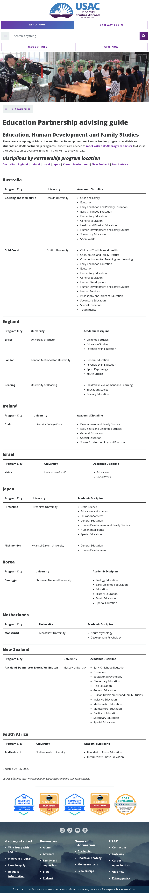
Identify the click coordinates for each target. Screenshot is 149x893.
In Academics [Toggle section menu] (18, 108)
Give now (118, 871)
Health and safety (89, 858)
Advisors (48, 854)
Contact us (119, 847)
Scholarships (86, 871)
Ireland (35, 164)
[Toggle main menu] (5, 36)
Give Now (111, 46)
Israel (46, 164)
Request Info (38, 46)
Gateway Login (111, 24)
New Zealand (100, 164)
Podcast (48, 878)
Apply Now (37, 24)
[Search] (144, 36)
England (22, 164)
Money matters (88, 864)
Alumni (47, 847)
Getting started (18, 841)
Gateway (118, 854)
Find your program (20, 858)
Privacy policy (121, 878)
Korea (67, 164)
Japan (56, 164)
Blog (46, 871)
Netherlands (81, 164)
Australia (9, 164)
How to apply (17, 865)
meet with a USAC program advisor (109, 146)
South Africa (120, 164)
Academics (85, 851)
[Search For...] (76, 36)
